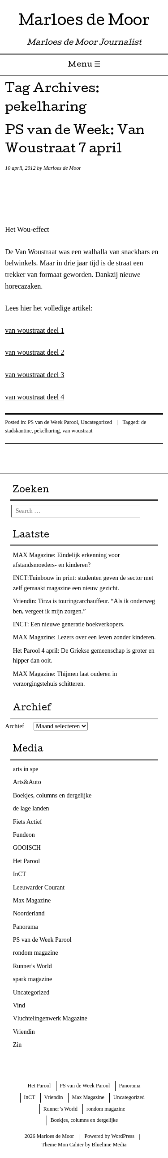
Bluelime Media (109, 1144)
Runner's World (32, 966)
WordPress (122, 1136)
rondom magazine (35, 952)
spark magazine (32, 979)
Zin (17, 1044)
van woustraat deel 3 (34, 374)
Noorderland (29, 913)
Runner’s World (60, 1109)
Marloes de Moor (84, 22)
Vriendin (24, 1031)
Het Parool (26, 861)
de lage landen (31, 808)
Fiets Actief (27, 821)
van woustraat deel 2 (34, 352)
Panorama (25, 926)
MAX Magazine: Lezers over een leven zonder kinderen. (84, 637)
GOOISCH (27, 847)
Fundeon (24, 834)
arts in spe (26, 769)
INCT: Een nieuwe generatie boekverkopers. (69, 624)
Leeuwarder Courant (39, 887)
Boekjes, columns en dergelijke (52, 795)
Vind (19, 1005)
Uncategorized (96, 422)
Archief (14, 726)
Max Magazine (32, 900)
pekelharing (47, 431)
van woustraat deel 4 (34, 397)
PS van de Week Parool (53, 422)
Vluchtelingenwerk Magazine (50, 1018)
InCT (19, 874)
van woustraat (77, 431)
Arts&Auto (27, 782)
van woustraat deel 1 (34, 330)
